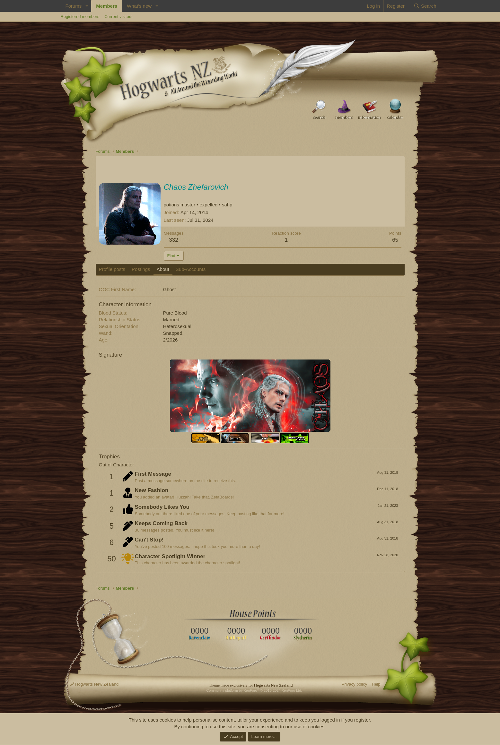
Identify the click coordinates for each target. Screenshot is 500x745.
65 (395, 240)
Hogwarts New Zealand (94, 684)
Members (106, 6)
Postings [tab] (141, 269)
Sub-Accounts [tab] (191, 269)
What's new (139, 6)
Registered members (80, 16)
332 (173, 240)
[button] (86, 6)
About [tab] (163, 269)
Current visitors (118, 16)
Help (376, 684)
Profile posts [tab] (112, 269)
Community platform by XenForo (254, 690)
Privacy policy (354, 684)
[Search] (425, 6)
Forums (74, 6)
